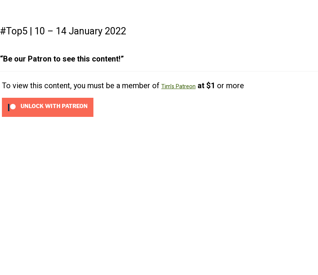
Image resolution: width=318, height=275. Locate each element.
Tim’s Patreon (178, 86)
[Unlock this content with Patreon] (47, 107)
